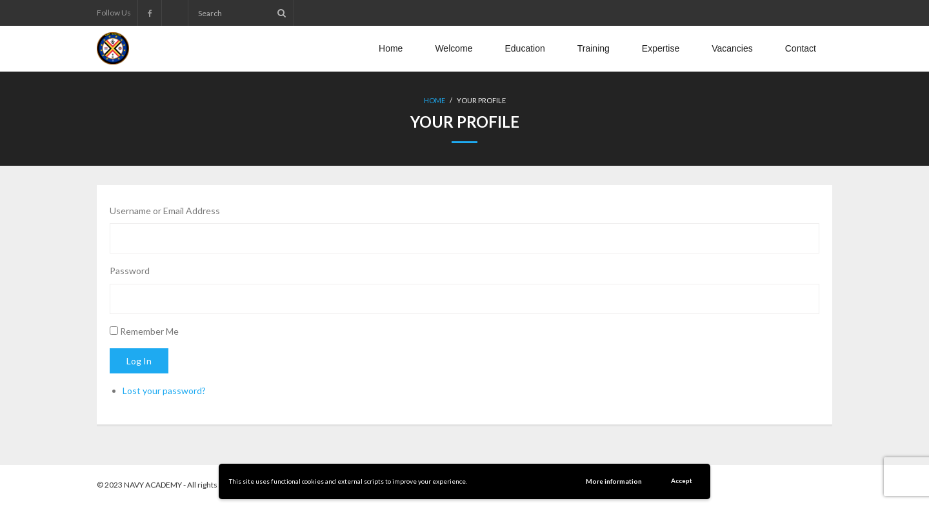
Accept (681, 480)
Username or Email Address (165, 210)
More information (614, 481)
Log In (139, 360)
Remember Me (149, 331)
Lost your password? (164, 390)
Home (434, 100)
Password (130, 270)
